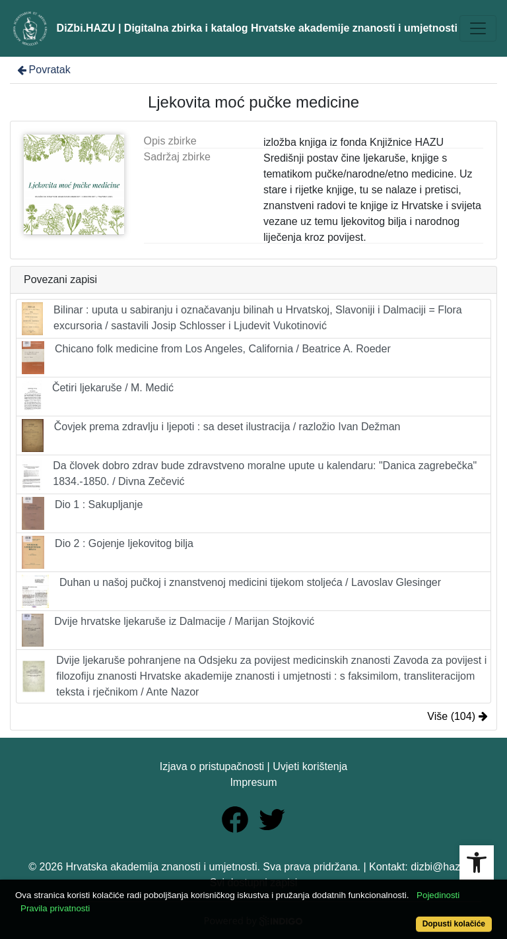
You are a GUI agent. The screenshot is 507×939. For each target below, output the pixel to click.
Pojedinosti (438, 895)
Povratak (43, 69)
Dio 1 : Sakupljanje (82, 513)
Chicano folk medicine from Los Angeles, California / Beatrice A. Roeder (206, 357)
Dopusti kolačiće (453, 923)
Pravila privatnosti (55, 908)
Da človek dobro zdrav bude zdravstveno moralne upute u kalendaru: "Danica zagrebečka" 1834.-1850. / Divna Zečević (249, 474)
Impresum (253, 782)
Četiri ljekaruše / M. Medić (98, 396)
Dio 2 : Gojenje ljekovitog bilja (107, 552)
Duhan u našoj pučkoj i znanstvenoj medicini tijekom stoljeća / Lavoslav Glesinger (231, 591)
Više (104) (457, 716)
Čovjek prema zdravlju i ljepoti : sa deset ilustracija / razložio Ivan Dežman (211, 435)
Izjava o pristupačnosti (212, 766)
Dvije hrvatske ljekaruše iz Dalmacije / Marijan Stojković (168, 630)
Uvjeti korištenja (310, 766)
